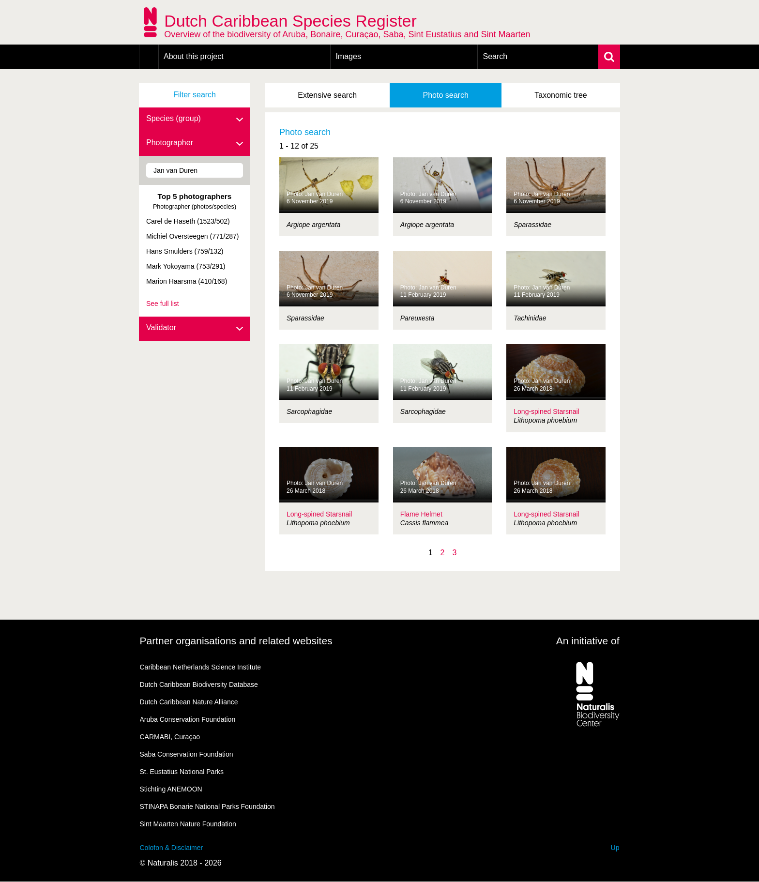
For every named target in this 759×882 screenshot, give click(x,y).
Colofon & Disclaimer (171, 848)
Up (615, 848)
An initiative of (588, 640)
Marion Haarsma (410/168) (186, 281)
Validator (194, 328)
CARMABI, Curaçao (170, 737)
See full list (162, 303)
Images (348, 56)
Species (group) (194, 119)
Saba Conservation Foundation (186, 754)
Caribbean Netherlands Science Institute (200, 667)
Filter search (194, 95)
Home (148, 57)
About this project (194, 56)
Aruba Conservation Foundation (188, 719)
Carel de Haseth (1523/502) (188, 221)
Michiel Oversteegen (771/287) (192, 236)
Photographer (194, 143)
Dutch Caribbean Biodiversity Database (199, 684)
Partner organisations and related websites (236, 640)
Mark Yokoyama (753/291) (185, 266)
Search (495, 56)
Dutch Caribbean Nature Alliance (189, 702)
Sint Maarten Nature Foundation (188, 824)
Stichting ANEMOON (171, 789)
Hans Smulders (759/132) (185, 251)
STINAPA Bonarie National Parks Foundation (207, 806)
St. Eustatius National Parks (182, 772)
